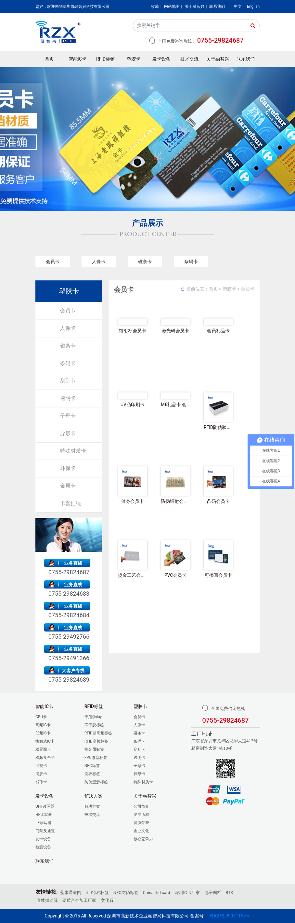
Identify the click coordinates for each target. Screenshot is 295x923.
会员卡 (52, 261)
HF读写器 (43, 814)
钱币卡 (41, 782)
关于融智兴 (194, 6)
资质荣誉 (141, 822)
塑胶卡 (133, 59)
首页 (49, 59)
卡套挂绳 (70, 503)
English (253, 6)
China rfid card (156, 892)
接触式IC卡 (45, 741)
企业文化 (141, 831)
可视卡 (41, 765)
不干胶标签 (94, 725)
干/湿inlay (93, 717)
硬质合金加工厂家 (79, 900)
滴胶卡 (41, 774)
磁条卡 (145, 261)
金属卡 (68, 486)
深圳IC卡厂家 (187, 892)
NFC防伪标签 (125, 892)
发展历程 (141, 814)
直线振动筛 (47, 900)
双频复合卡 (45, 757)
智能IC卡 (77, 59)
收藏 (155, 6)
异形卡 (68, 433)
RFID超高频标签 (98, 733)
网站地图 (172, 6)
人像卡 (99, 261)
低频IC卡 (43, 733)
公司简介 (141, 806)
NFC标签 (92, 765)
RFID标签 (105, 59)
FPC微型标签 (95, 757)
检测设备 (43, 847)
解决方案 (92, 806)
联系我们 (217, 6)
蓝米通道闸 (70, 892)
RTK (229, 892)
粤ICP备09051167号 (229, 915)
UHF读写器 (45, 806)
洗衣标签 (92, 774)
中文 (238, 6)
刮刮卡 (68, 380)
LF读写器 (43, 822)
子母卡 (68, 416)
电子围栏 (212, 892)
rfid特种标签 (97, 892)
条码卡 (191, 261)
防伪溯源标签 (96, 782)
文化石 (107, 900)
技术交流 (189, 59)
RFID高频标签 (96, 741)
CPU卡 (41, 717)
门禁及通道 (45, 831)
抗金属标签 (94, 749)
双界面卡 (43, 749)
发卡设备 (161, 59)
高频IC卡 (43, 725)
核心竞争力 (143, 839)
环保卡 (68, 468)
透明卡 (68, 398)
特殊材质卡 (73, 451)
